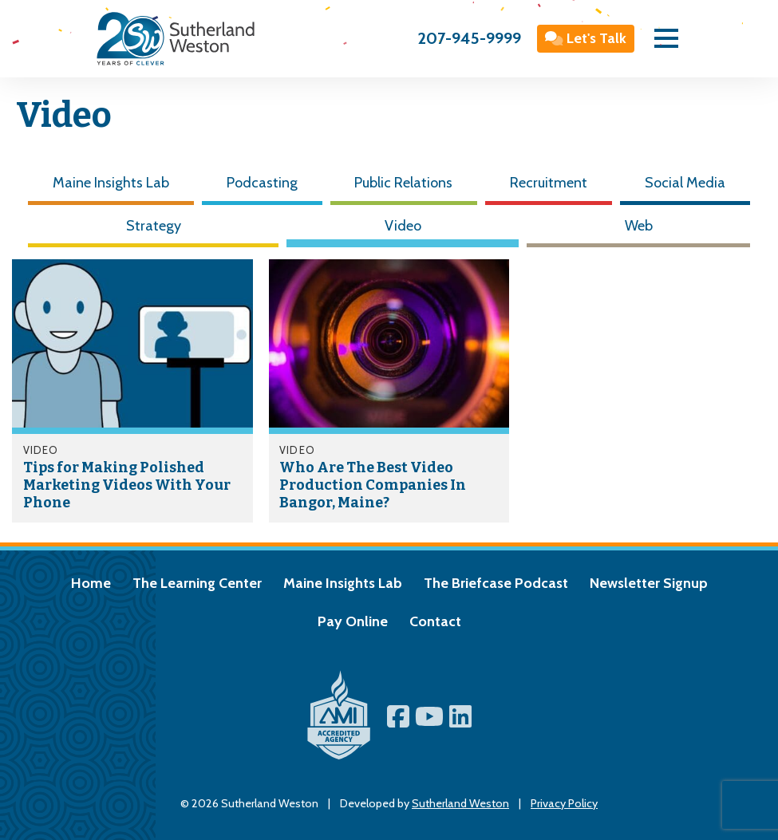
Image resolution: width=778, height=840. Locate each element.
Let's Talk (586, 38)
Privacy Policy (564, 803)
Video (403, 226)
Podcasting (262, 182)
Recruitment (548, 182)
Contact (435, 621)
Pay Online (353, 621)
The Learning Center (197, 583)
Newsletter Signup (649, 583)
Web (639, 226)
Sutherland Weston (460, 803)
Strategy (153, 226)
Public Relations (403, 182)
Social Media (685, 182)
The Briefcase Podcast (496, 583)
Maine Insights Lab (111, 182)
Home (91, 583)
